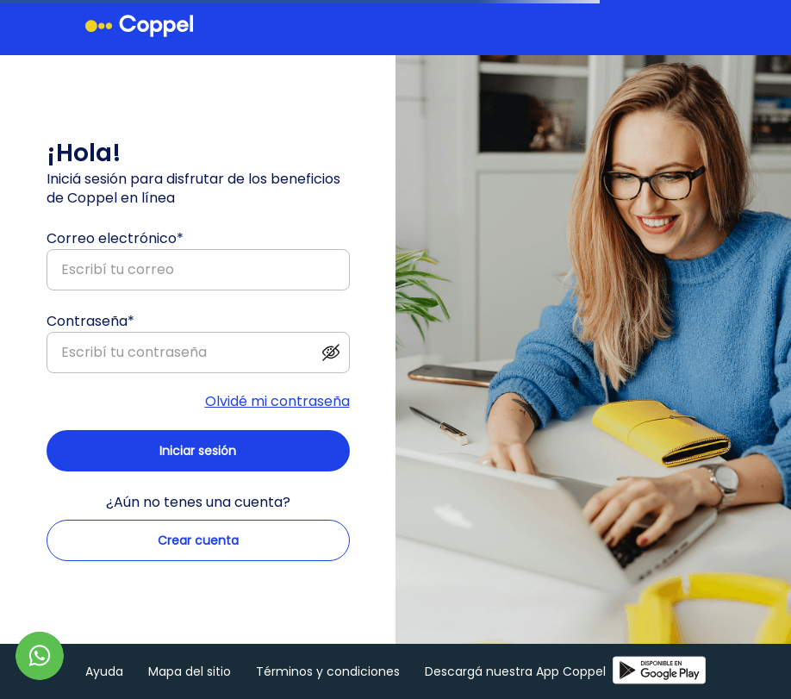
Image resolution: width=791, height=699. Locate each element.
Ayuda (104, 671)
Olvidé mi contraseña (277, 401)
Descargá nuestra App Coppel (565, 671)
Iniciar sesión (197, 450)
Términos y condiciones (328, 671)
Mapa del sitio (189, 671)
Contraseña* (90, 321)
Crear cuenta (198, 540)
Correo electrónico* (115, 238)
